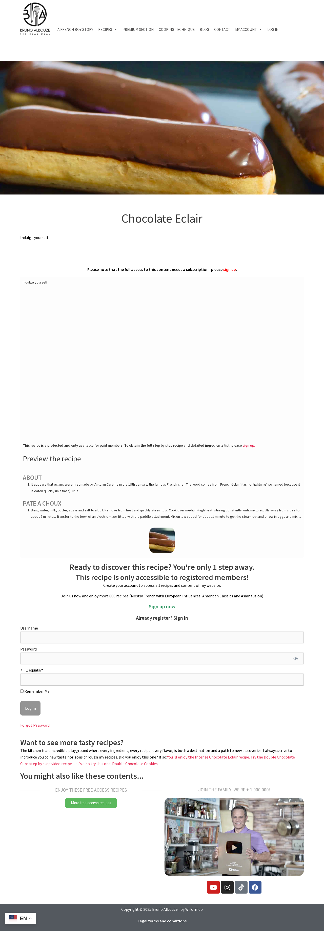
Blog (204, 29)
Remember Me (35, 691)
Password (28, 649)
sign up (229, 269)
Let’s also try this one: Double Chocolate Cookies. (115, 763)
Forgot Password (35, 725)
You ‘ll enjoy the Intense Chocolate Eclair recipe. (209, 757)
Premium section (138, 29)
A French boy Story (75, 29)
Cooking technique (177, 29)
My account (248, 30)
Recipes (107, 30)
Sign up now (162, 606)
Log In (272, 29)
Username (29, 628)
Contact (222, 29)
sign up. (248, 445)
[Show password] (295, 659)
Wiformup (194, 909)
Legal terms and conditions (162, 920)
